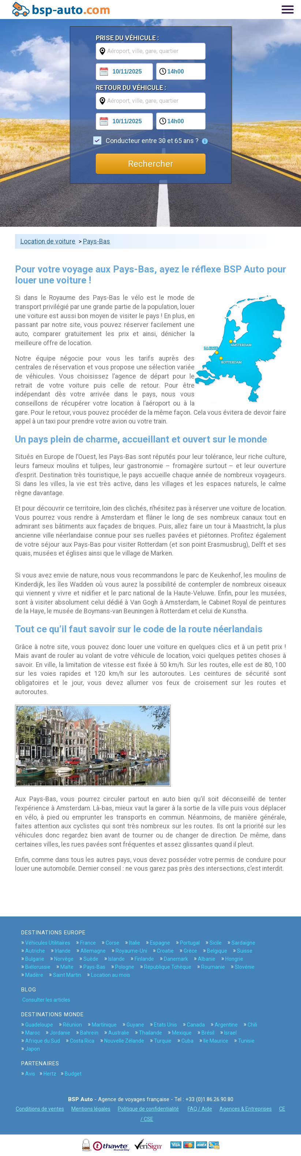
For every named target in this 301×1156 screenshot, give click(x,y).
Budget (73, 1074)
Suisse (244, 951)
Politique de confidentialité (148, 1109)
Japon (32, 1049)
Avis (30, 1074)
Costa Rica (82, 1041)
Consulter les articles (46, 1000)
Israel (230, 1033)
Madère (34, 975)
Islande (116, 959)
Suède (90, 959)
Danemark (176, 959)
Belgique (217, 951)
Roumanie (213, 967)
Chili (252, 1025)
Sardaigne (243, 943)
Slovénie (245, 967)
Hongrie (234, 959)
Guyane (135, 1025)
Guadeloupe (39, 1025)
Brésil (208, 1033)
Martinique (104, 1025)
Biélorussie (37, 967)
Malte (67, 967)
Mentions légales (90, 1109)
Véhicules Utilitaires (47, 943)
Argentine (226, 1025)
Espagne (160, 943)
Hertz (50, 1074)
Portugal (190, 943)
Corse (112, 943)
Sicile (216, 943)
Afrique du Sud (42, 1041)
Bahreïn (89, 1033)
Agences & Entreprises (245, 1109)
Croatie (165, 951)
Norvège (64, 959)
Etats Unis (165, 1025)
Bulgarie (34, 959)
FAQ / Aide (200, 1109)
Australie (118, 1033)
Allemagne (93, 951)
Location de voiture (47, 241)
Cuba (187, 1041)
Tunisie (246, 1041)
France (88, 943)
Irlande (63, 951)
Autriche (35, 951)
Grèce (190, 951)
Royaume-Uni (131, 951)
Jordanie (60, 1033)
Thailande (150, 1033)
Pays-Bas (96, 241)
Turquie (163, 1041)
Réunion (72, 1025)
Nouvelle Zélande (124, 1041)
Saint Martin (67, 975)
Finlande (144, 959)
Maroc (32, 1033)
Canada (196, 1025)
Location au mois (110, 975)
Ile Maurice (215, 1041)
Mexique (182, 1033)
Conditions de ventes (40, 1109)
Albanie (206, 959)
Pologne (124, 967)
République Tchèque (167, 967)
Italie (134, 943)
